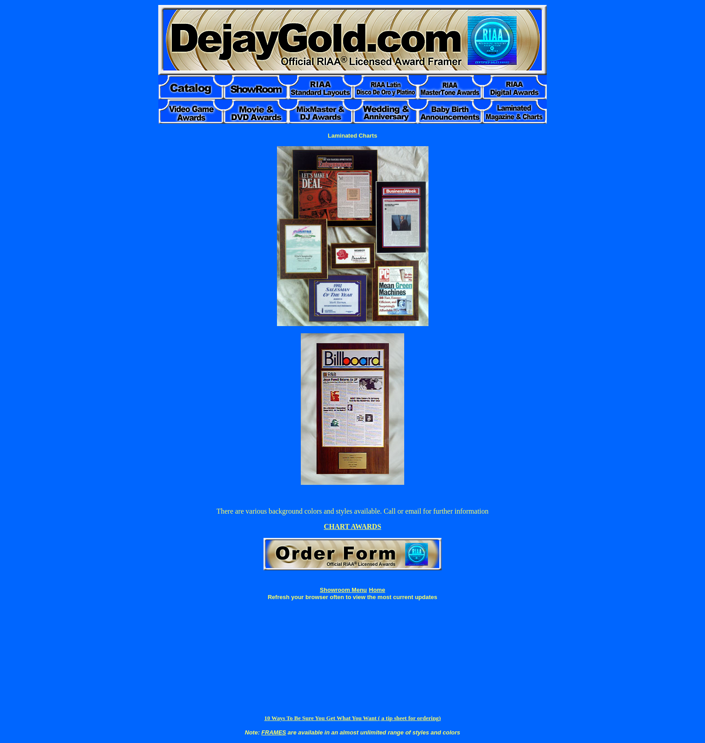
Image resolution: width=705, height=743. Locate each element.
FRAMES (273, 732)
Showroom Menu (343, 589)
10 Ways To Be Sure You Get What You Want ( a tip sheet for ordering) (352, 718)
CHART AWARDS (352, 526)
